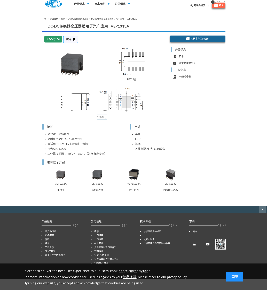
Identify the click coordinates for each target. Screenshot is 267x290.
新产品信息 (49, 233)
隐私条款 (130, 277)
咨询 (194, 233)
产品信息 (79, 5)
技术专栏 (99, 5)
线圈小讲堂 (147, 237)
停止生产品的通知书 (54, 257)
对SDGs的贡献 (100, 257)
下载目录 (48, 249)
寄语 (95, 233)
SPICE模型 (49, 253)
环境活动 (97, 253)
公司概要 (97, 237)
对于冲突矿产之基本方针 (105, 261)
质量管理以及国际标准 (104, 249)
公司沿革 (97, 241)
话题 (46, 245)
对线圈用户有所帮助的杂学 (155, 241)
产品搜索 (48, 237)
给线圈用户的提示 (151, 233)
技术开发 (97, 245)
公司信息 (120, 5)
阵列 (46, 241)
